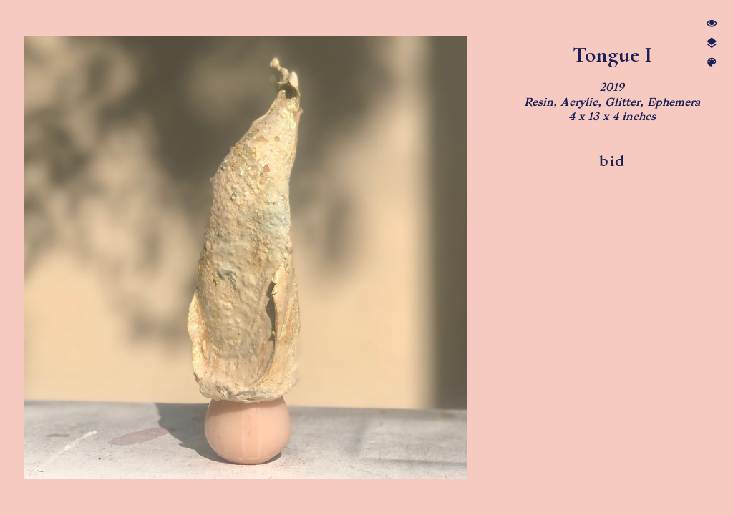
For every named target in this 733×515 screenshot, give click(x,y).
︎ (711, 43)
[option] (245, 257)
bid (611, 161)
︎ (711, 63)
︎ (711, 24)
